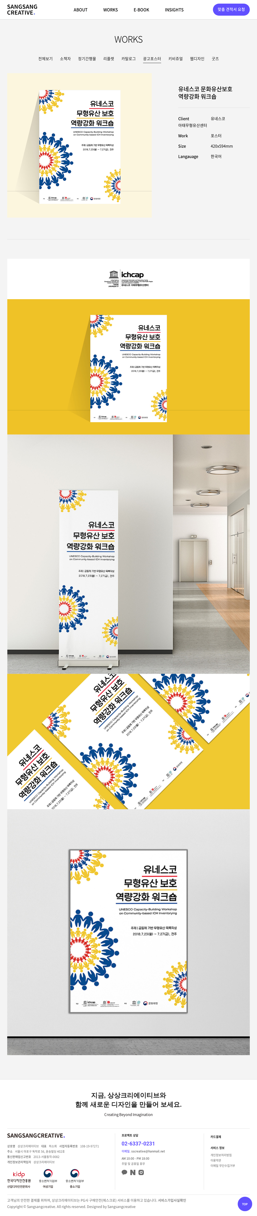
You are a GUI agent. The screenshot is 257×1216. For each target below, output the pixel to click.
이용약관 (216, 1160)
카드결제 (216, 1137)
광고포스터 (152, 58)
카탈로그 (128, 58)
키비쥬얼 (175, 58)
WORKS (110, 9)
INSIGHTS (174, 9)
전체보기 (45, 58)
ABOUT (80, 9)
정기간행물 (87, 58)
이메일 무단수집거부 (223, 1166)
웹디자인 (197, 58)
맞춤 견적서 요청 (231, 9)
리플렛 (108, 58)
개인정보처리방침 (221, 1155)
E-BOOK (141, 9)
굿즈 (215, 58)
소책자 (65, 58)
